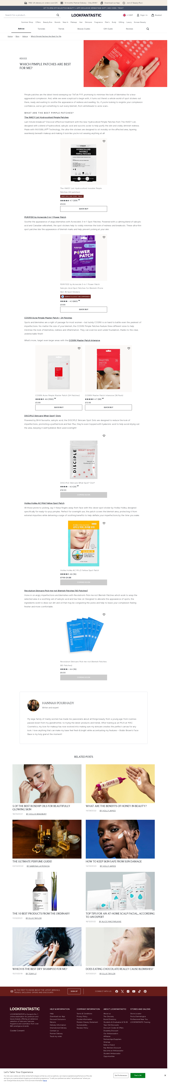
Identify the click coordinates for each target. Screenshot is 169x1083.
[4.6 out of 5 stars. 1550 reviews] (44, 399)
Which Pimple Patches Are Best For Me (46, 36)
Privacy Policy (82, 1016)
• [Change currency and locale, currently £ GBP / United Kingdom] (128, 15)
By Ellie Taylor (34, 918)
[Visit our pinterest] (145, 991)
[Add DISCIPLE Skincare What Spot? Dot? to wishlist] (104, 436)
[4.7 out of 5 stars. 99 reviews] (93, 399)
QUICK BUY (83, 209)
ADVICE (23, 58)
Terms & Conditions (84, 1014)
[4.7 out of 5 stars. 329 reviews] (69, 200)
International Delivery (58, 1028)
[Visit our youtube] (134, 991)
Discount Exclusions (58, 1019)
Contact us (54, 1031)
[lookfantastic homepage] (86, 15)
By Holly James (108, 811)
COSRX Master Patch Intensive (84, 340)
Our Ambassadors (111, 1034)
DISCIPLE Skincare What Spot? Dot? (77, 483)
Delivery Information (58, 1025)
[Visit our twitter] (122, 991)
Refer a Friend (109, 1045)
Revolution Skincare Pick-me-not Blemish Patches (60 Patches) (56, 590)
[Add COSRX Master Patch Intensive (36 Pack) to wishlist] (129, 348)
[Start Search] (57, 15)
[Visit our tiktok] (139, 991)
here (45, 1080)
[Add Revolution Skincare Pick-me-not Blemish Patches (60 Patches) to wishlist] (104, 614)
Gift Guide (108, 29)
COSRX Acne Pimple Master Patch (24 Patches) (57, 395)
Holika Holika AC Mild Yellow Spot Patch (44, 503)
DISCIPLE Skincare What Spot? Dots (42, 415)
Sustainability (82, 1025)
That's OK (137, 1075)
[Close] (165, 1075)
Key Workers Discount (112, 1048)
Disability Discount (111, 1031)
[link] (142, 15)
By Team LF (31, 974)
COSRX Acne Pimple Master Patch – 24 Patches (48, 318)
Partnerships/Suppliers (112, 1039)
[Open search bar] (148, 29)
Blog (17, 36)
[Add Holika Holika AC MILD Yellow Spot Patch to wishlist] (104, 523)
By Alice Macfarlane (110, 921)
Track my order (56, 1036)
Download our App (57, 1016)
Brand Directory (110, 1019)
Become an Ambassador (113, 1051)
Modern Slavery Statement (87, 1022)
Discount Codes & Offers (114, 1028)
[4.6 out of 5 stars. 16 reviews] (68, 574)
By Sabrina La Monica (38, 866)
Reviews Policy (82, 1028)
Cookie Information (84, 1019)
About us (107, 1014)
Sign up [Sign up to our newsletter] (74, 991)
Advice (21, 29)
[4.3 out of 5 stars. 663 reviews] (69, 301)
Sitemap (107, 1042)
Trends (61, 29)
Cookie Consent (17, 1030)
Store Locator (135, 1014)
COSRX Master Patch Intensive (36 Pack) (104, 395)
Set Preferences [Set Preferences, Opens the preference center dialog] (121, 1075)
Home (10, 36)
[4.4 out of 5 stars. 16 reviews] (68, 669)
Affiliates (107, 1036)
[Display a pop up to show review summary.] (79, 200)
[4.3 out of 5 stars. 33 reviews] (68, 487)
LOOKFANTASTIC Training (140, 1022)
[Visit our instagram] (128, 991)
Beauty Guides (83, 29)
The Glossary (109, 1016)
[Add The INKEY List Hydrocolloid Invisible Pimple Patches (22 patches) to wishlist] (104, 141)
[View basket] (156, 15)
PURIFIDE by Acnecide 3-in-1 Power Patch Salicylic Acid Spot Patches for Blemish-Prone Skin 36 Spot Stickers (81, 288)
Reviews (129, 29)
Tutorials (41, 29)
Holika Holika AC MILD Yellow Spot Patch (79, 570)
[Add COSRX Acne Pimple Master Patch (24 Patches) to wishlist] (79, 348)
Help (52, 1014)
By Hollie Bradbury (36, 814)
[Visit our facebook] (117, 991)
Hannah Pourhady (58, 703)
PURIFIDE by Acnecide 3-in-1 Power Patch (45, 217)
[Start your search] (32, 15)
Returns (53, 1022)
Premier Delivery (56, 1034)
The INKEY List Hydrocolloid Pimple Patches (46, 117)
